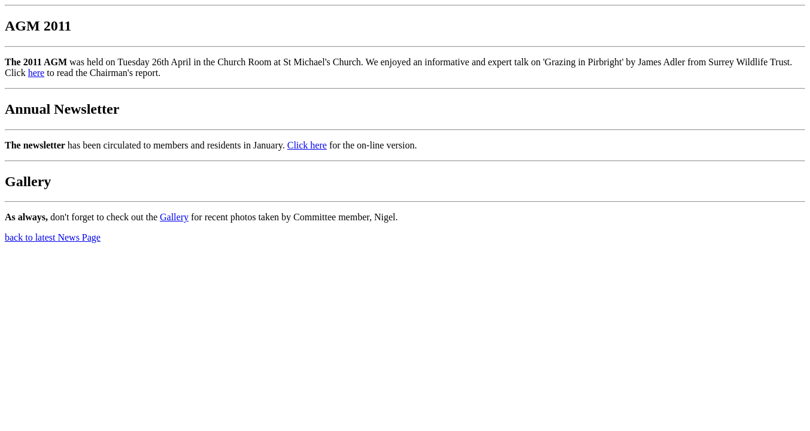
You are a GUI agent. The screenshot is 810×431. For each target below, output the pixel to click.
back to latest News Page (53, 237)
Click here (307, 145)
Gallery (174, 217)
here (36, 73)
